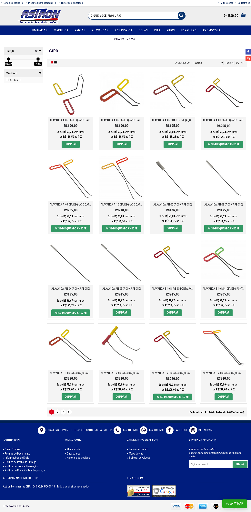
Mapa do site (135, 453)
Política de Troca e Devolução (20, 466)
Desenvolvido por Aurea (16, 506)
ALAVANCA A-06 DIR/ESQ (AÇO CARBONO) (122, 120)
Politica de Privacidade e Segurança (24, 470)
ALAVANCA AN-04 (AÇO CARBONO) (70, 288)
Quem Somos (11, 449)
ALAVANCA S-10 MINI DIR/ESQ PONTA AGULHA (224, 288)
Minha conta (73, 449)
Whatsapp (234, 503)
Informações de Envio (16, 457)
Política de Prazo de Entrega (19, 462)
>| (69, 411)
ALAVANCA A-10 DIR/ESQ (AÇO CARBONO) (122, 204)
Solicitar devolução (139, 457)
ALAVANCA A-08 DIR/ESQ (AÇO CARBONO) (224, 120)
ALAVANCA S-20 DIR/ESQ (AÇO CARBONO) (122, 373)
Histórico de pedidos (77, 457)
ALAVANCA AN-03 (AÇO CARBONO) (223, 204)
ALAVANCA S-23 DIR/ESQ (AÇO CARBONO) (224, 373)
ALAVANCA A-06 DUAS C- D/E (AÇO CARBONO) (173, 120)
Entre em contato (137, 449)
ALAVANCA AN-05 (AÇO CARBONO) (121, 288)
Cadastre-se (72, 453)
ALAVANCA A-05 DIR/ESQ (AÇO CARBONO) (71, 120)
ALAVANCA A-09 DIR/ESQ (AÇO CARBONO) (71, 204)
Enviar (240, 464)
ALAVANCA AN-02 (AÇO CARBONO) (172, 204)
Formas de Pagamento (16, 453)
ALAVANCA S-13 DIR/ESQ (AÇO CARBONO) (71, 373)
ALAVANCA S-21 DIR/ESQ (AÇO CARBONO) (173, 373)
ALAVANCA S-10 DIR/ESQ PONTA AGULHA (173, 288)
